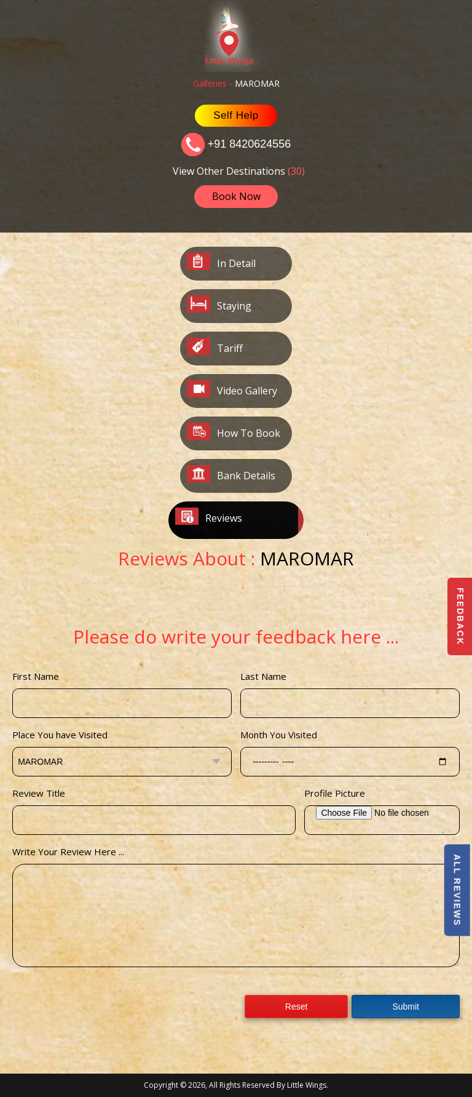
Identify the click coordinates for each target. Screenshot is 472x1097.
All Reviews (457, 891)
